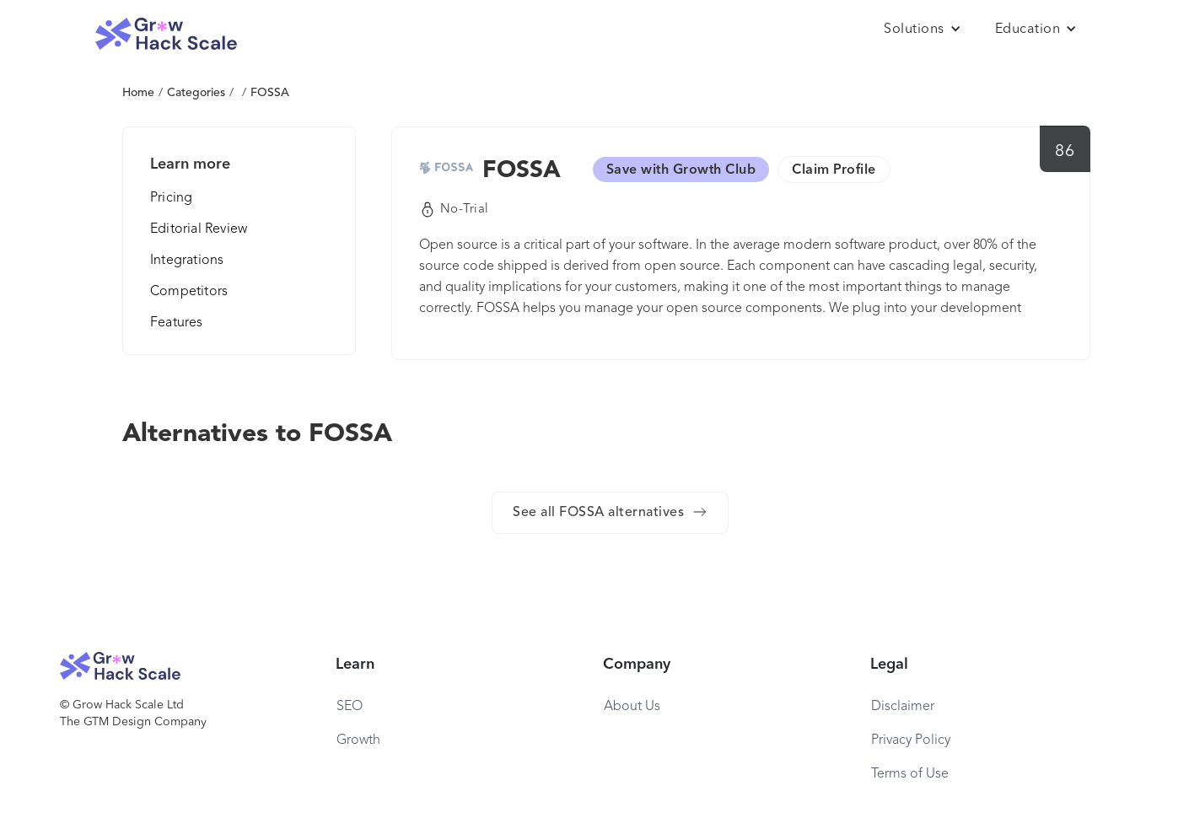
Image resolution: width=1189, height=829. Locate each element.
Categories (196, 93)
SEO (349, 706)
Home (138, 93)
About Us (632, 706)
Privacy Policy (910, 740)
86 (1064, 151)
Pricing (171, 198)
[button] (922, 29)
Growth (358, 740)
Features (176, 323)
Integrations (186, 260)
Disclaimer (902, 706)
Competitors (189, 292)
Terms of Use (910, 774)
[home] (166, 34)
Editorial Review (198, 229)
